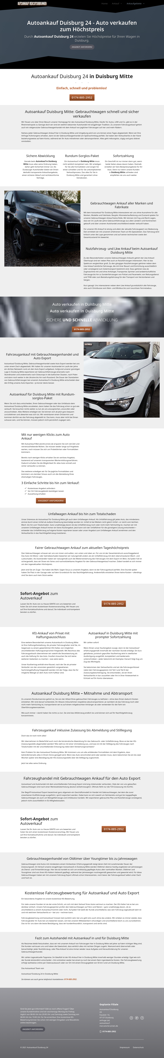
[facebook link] (142, 1018)
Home (104, 3)
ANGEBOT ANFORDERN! (82, 47)
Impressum (125, 1047)
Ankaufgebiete (137, 3)
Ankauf (118, 3)
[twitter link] (136, 1018)
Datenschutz (138, 1047)
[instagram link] (131, 1018)
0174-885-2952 (82, 97)
